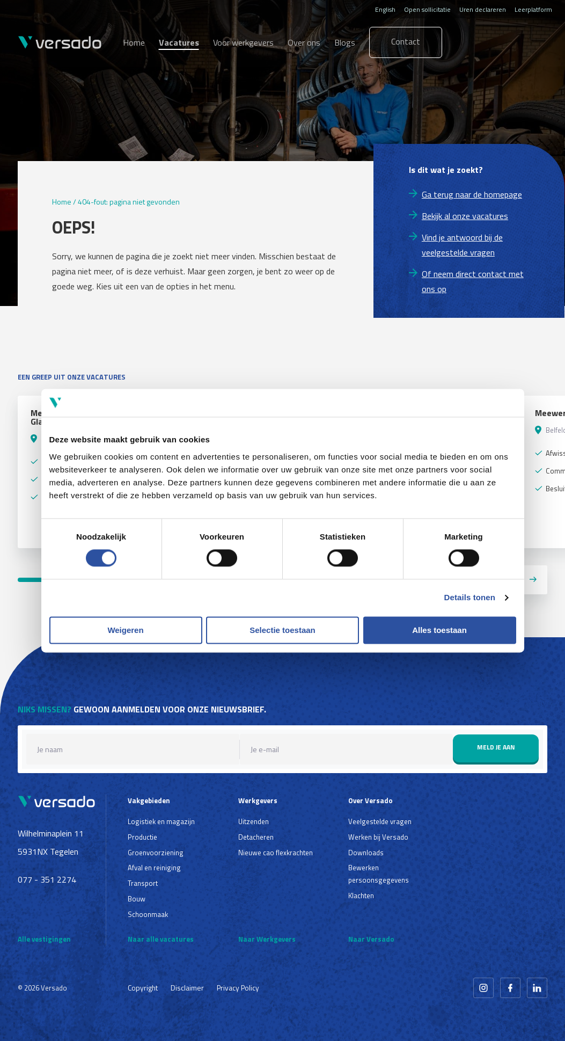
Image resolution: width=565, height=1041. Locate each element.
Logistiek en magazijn (161, 821)
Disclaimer (187, 987)
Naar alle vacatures (161, 939)
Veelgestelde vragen (380, 821)
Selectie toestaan (282, 630)
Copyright (143, 987)
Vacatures (179, 42)
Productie (142, 837)
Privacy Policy (238, 987)
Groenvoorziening (156, 852)
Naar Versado (371, 939)
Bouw (136, 898)
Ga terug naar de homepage (472, 194)
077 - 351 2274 (47, 879)
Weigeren (125, 630)
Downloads (366, 852)
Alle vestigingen (44, 939)
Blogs (344, 42)
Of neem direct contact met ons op (473, 281)
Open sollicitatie (427, 9)
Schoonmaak (148, 914)
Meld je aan (496, 747)
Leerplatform (533, 9)
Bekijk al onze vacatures (465, 215)
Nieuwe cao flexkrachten (275, 852)
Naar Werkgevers (267, 939)
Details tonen (469, 597)
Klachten (361, 895)
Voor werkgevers (243, 42)
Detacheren (256, 837)
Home (134, 42)
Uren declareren (482, 9)
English (385, 9)
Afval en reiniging (154, 867)
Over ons (304, 42)
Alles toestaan (439, 630)
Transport (143, 883)
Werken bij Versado (378, 837)
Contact (405, 41)
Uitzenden (253, 821)
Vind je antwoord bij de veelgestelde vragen (462, 245)
